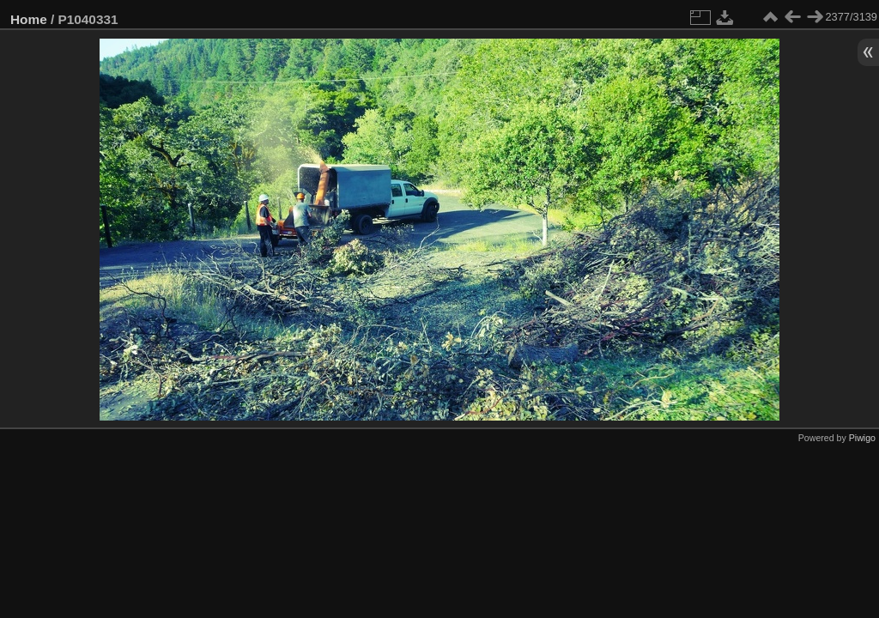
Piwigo (862, 438)
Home (28, 19)
